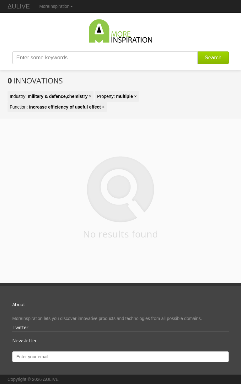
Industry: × (50, 96)
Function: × (57, 106)
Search (213, 58)
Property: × (117, 96)
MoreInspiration (56, 6)
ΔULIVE (19, 6)
